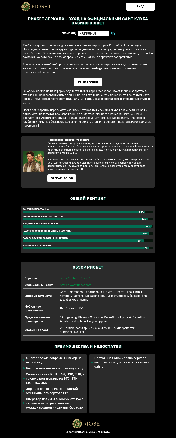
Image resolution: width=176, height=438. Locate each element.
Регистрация (88, 82)
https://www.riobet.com (75, 286)
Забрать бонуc (62, 179)
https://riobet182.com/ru (76, 279)
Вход (140, 6)
